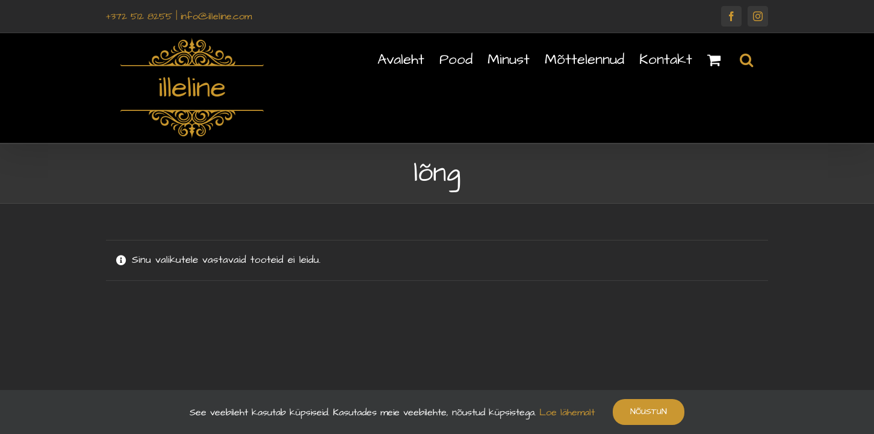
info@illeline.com (216, 16)
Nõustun (648, 412)
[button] (761, 58)
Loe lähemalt (565, 412)
